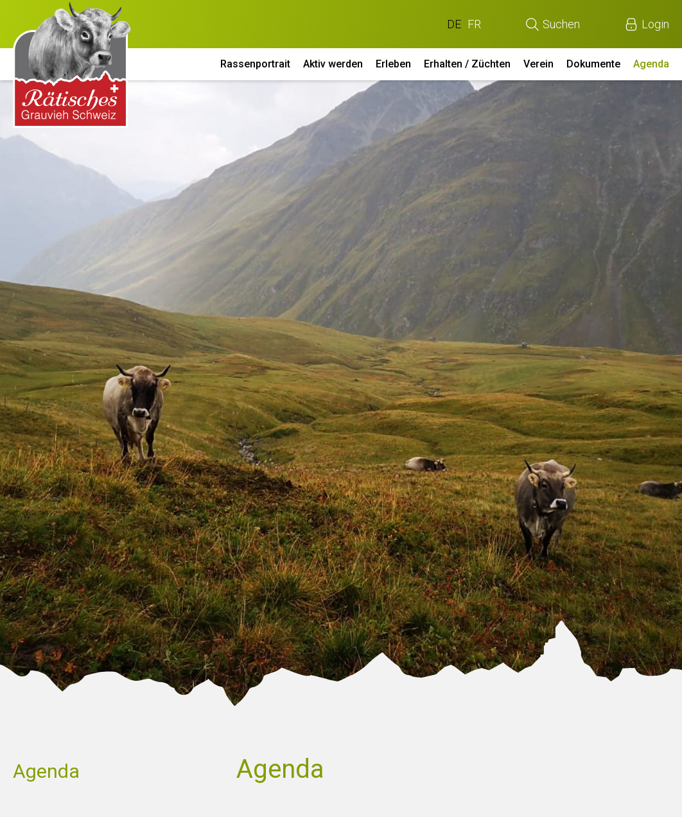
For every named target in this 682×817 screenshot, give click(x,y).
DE (454, 24)
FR (474, 24)
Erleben (393, 64)
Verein (538, 64)
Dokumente (593, 64)
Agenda (651, 64)
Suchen (561, 24)
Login (655, 24)
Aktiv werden (333, 64)
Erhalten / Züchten (467, 64)
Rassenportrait (255, 64)
